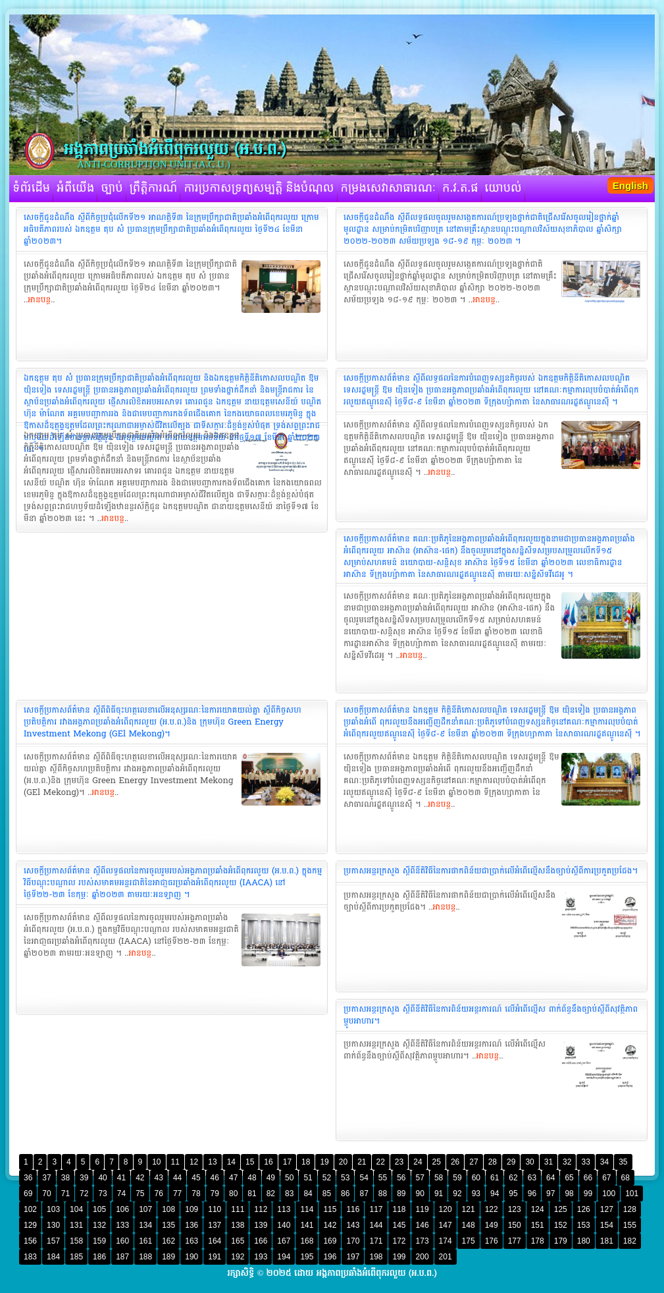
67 (606, 1177)
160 (122, 1241)
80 (233, 1193)
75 (140, 1193)
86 (345, 1193)
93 (476, 1193)
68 (625, 1177)
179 (560, 1241)
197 (352, 1256)
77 (177, 1193)
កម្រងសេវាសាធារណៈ (388, 188)
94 (494, 1193)
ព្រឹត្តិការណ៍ (154, 188)
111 (237, 1209)
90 (420, 1193)
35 (623, 1162)
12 (194, 1162)
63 (532, 1177)
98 (569, 1193)
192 (237, 1256)
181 (606, 1241)
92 (457, 1193)
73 (102, 1193)
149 (491, 1225)
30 (529, 1162)
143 (352, 1225)
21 (361, 1162)
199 (399, 1256)
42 (140, 1177)
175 (468, 1241)
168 (306, 1241)
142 (329, 1225)
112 (260, 1209)
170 (352, 1241)
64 (550, 1177)
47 (233, 1177)
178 (537, 1241)
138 (237, 1225)
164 (214, 1241)
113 (283, 1209)
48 (251, 1177)
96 (532, 1193)
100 (608, 1193)
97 (550, 1193)
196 (329, 1256)
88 (382, 1193)
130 (53, 1225)
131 (76, 1225)
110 (214, 1209)
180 (583, 1241)
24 (417, 1162)
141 (306, 1225)
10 (156, 1162)
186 (99, 1256)
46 (215, 1177)
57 (420, 1177)
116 (352, 1209)
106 (122, 1209)
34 (604, 1162)
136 (191, 1225)
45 (196, 1177)
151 (537, 1225)
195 (306, 1256)
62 (513, 1177)
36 (28, 1177)
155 (629, 1225)
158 (76, 1241)
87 (363, 1193)
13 (212, 1162)
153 (583, 1225)
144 (375, 1225)
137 (214, 1225)
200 (422, 1256)
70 (46, 1193)
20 (343, 1162)
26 (455, 1162)
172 (399, 1241)
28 (492, 1162)
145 (399, 1225)
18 (305, 1162)
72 (84, 1193)
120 (445, 1209)
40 (102, 1177)
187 (122, 1256)
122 (491, 1209)
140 (283, 1225)
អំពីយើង (75, 188)
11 (175, 1162)
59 (457, 1177)
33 (585, 1162)
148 (468, 1225)
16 (268, 1162)
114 (306, 1209)
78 (196, 1193)
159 (99, 1241)
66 (588, 1177)
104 (76, 1209)
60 (476, 1177)
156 (30, 1241)
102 (30, 1209)
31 (548, 1162)
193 (260, 1256)
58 (438, 1177)
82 (271, 1193)
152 (560, 1225)
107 (145, 1209)
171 (375, 1241)
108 (168, 1209)
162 (168, 1241)
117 (375, 1209)
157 (53, 1241)
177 (514, 1241)
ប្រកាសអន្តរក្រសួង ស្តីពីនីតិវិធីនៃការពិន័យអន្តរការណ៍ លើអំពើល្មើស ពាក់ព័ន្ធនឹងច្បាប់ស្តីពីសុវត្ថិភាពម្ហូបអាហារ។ (491, 1015)
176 (491, 1241)
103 (53, 1209)
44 (177, 1177)
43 (159, 1177)
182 (629, 1241)
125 (560, 1209)
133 (122, 1225)
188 (145, 1256)
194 (283, 1256)
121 (468, 1209)
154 (606, 1225)
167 (283, 1241)
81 (251, 1193)
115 (329, 1209)
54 (363, 1177)
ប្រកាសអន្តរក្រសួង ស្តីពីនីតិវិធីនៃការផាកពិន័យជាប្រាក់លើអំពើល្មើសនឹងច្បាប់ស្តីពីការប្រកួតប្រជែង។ (491, 871)
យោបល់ (503, 188)
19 (324, 1162)
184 (53, 1256)
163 (191, 1241)
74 (121, 1193)
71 (65, 1193)
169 (329, 1241)
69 (28, 1193)
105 (99, 1209)
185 (76, 1256)
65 (569, 1177)
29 (511, 1162)
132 (99, 1225)
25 (436, 1162)
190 (191, 1256)
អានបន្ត (39, 300)
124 (537, 1209)
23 (399, 1162)
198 (375, 1256)
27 (473, 1162)
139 (260, 1225)
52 (326, 1177)
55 (382, 1177)
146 (422, 1225)
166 (260, 1241)
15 (249, 1162)
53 (345, 1177)
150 (514, 1225)
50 (289, 1177)
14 (231, 1162)
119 (422, 1209)
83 (289, 1193)
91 (438, 1193)
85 (326, 1193)
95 (513, 1193)
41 (121, 1177)
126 (583, 1209)
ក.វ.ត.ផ (460, 188)
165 (237, 1241)
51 (307, 1177)
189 (168, 1256)
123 (514, 1209)
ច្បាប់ (111, 188)
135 (168, 1225)
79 (215, 1193)
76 (159, 1193)
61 (494, 1177)
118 (399, 1209)
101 (631, 1193)
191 (214, 1256)
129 (30, 1225)
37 (46, 1177)
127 (606, 1209)
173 (422, 1241)
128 (629, 1209)
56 (401, 1177)
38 (65, 1177)
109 (191, 1209)
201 (445, 1256)
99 (588, 1193)
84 (307, 1193)
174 (445, 1241)
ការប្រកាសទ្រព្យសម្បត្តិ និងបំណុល (259, 188)
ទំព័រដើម (31, 188)
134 (145, 1225)
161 (145, 1241)
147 (445, 1225)
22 (380, 1162)
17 (287, 1162)
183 (30, 1256)
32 (567, 1162)
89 (401, 1193)
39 (84, 1177)
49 (271, 1177)
